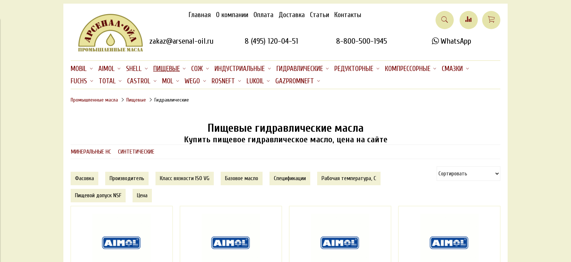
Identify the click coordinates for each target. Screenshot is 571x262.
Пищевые (136, 100)
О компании (232, 15)
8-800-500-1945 (361, 41)
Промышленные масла (94, 100)
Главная (200, 15)
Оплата (263, 15)
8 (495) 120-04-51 (271, 41)
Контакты (347, 15)
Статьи (319, 15)
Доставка (292, 15)
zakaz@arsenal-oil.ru (181, 41)
